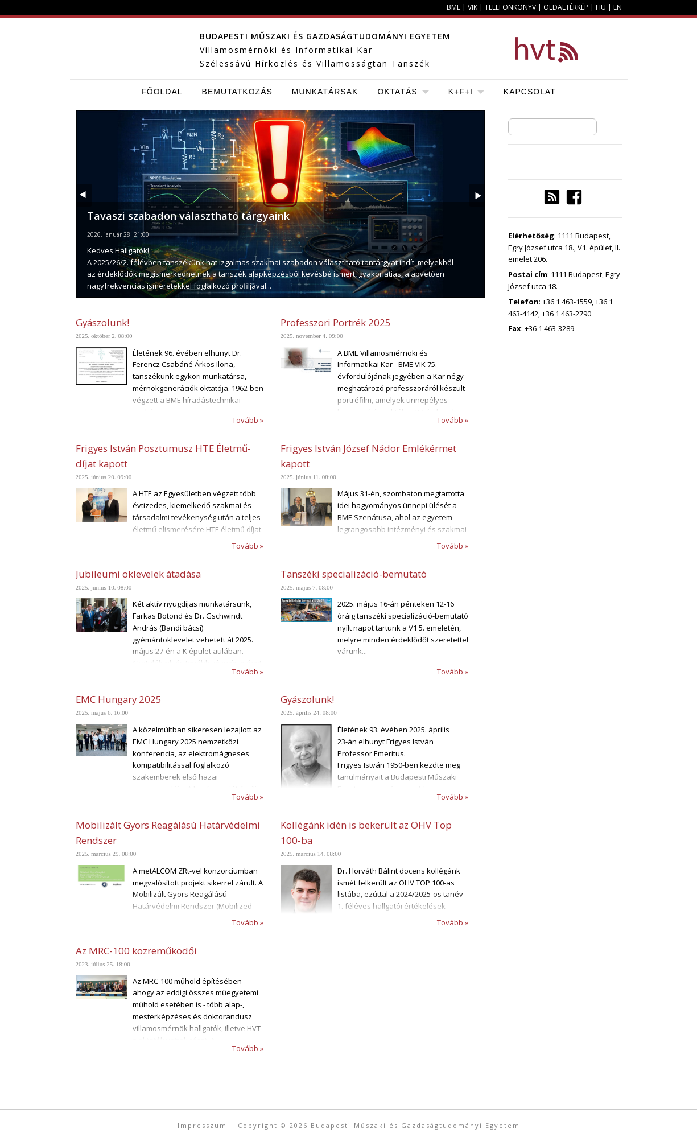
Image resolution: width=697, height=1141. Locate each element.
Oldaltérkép (565, 7)
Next (477, 195)
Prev (84, 195)
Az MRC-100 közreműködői (136, 950)
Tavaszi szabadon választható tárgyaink (188, 216)
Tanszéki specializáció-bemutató (354, 573)
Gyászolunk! (102, 322)
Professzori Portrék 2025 (336, 322)
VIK (472, 7)
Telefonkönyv (510, 7)
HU (601, 7)
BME (453, 7)
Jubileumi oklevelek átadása (138, 573)
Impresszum (202, 1125)
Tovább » (247, 420)
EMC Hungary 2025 (119, 699)
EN (617, 7)
